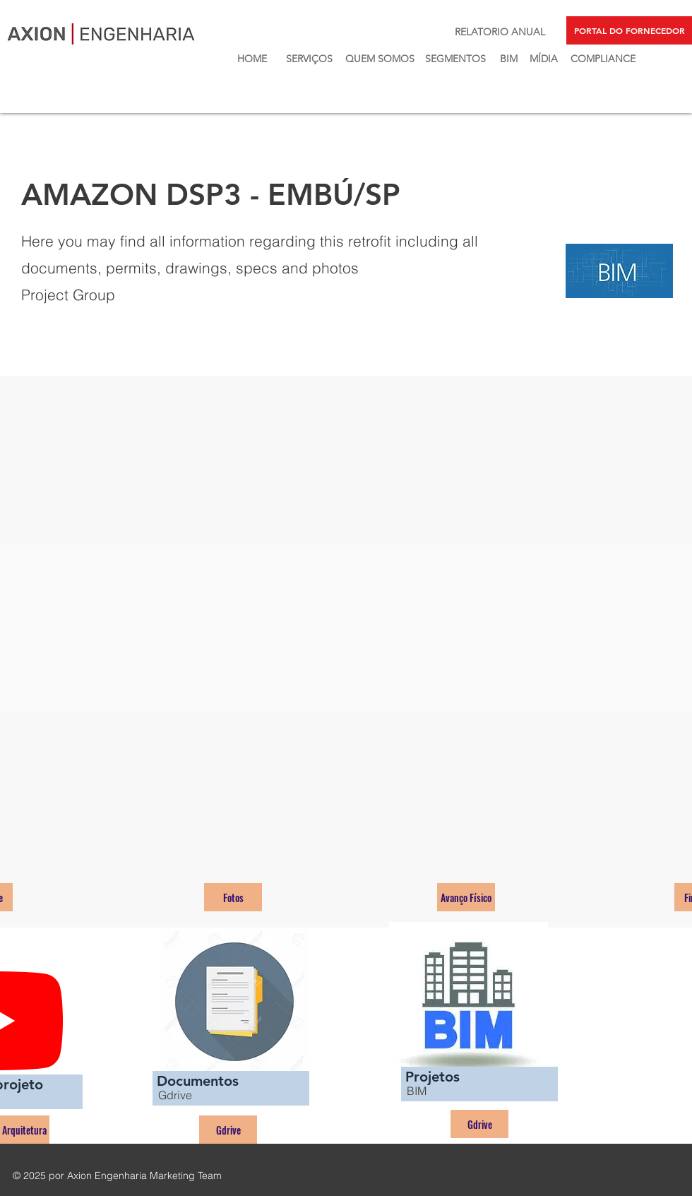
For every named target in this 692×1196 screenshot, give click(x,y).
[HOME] (252, 59)
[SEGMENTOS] (455, 59)
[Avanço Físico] (466, 897)
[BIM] (508, 59)
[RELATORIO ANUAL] (500, 32)
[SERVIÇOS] (309, 59)
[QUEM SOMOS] (379, 59)
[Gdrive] (228, 1129)
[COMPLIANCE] (603, 59)
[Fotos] (233, 897)
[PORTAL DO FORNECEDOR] (629, 30)
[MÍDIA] (544, 59)
